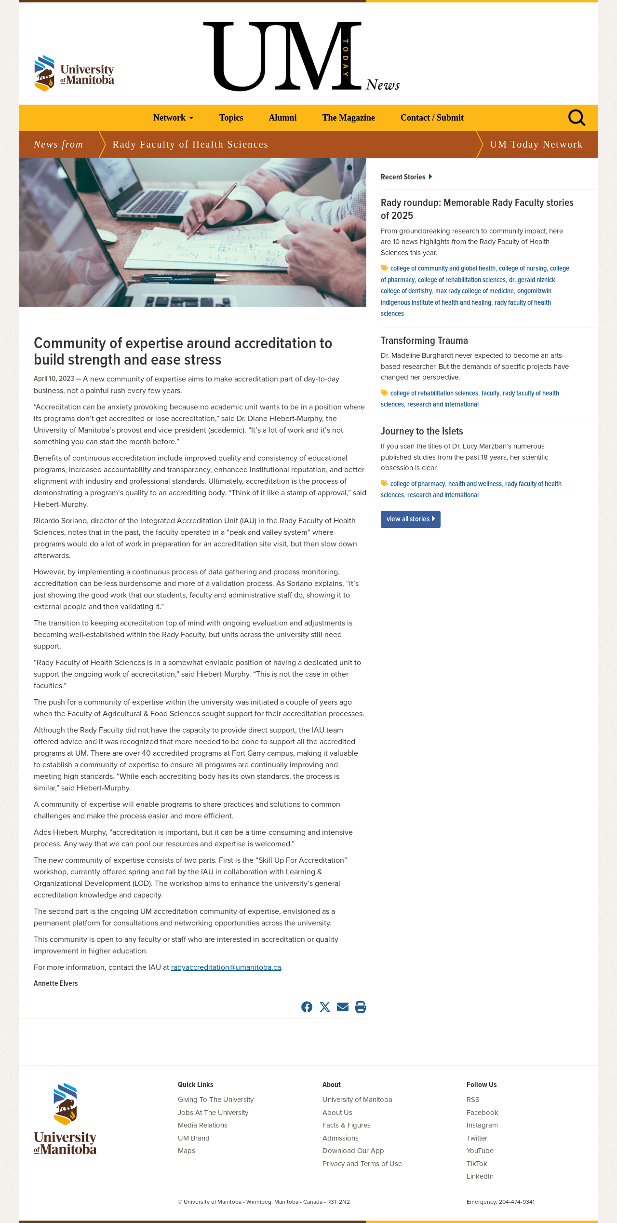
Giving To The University (216, 1099)
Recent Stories (406, 177)
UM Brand (194, 1138)
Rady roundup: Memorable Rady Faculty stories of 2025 (477, 210)
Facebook (482, 1112)
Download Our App (353, 1150)
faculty (490, 393)
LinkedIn (480, 1176)
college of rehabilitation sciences (462, 280)
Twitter (477, 1138)
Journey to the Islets (422, 432)
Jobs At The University (213, 1112)
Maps (186, 1150)
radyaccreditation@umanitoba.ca (226, 967)
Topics (231, 117)
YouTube (480, 1150)
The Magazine (348, 117)
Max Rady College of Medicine (474, 291)
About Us (337, 1112)
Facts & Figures (346, 1125)
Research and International (443, 404)
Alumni (282, 117)
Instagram (482, 1125)
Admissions (340, 1138)
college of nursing (523, 268)
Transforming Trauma (424, 341)
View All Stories (411, 519)
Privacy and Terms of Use (362, 1163)
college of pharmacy (417, 484)
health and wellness (475, 484)
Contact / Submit (432, 117)
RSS (473, 1099)
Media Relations (203, 1125)
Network (169, 117)
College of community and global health (443, 268)
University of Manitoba (357, 1099)
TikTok (477, 1163)
